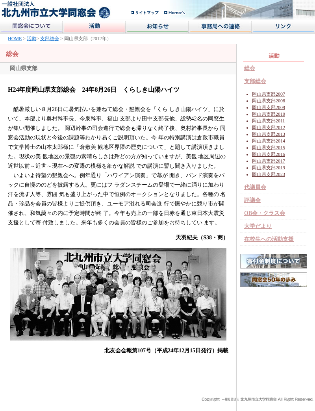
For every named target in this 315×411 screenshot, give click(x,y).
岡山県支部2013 (268, 134)
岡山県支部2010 (268, 114)
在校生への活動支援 (269, 239)
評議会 (252, 200)
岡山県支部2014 (268, 141)
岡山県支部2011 (268, 121)
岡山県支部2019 (268, 167)
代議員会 (255, 187)
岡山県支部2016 (268, 154)
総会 (249, 68)
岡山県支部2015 (268, 147)
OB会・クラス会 (264, 213)
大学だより (258, 226)
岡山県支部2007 (268, 94)
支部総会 (49, 38)
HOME (15, 38)
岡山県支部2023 (268, 174)
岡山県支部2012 (268, 127)
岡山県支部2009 (268, 107)
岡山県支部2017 (268, 161)
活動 (31, 38)
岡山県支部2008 (268, 101)
